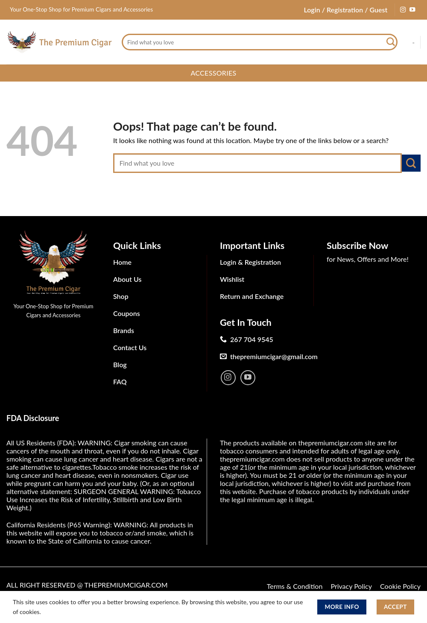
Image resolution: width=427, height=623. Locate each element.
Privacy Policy (351, 586)
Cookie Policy (400, 586)
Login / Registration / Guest (345, 10)
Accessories (213, 73)
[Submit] (391, 42)
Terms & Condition (295, 586)
